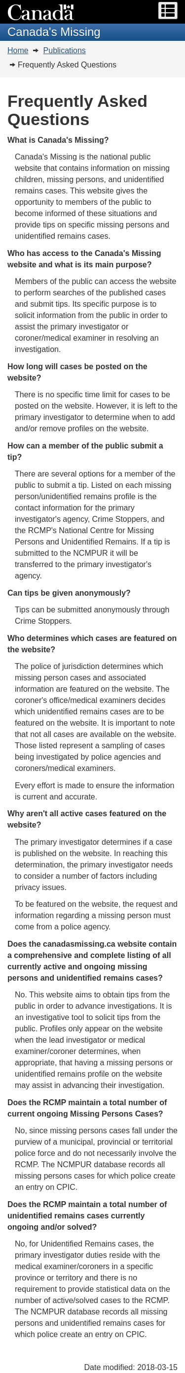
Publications (64, 50)
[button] (168, 10)
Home (18, 50)
